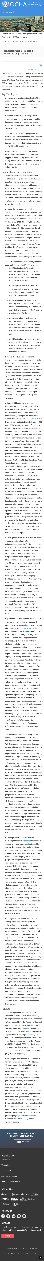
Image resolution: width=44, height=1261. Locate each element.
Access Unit (6, 1171)
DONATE (7, 1236)
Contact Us (10, 1248)
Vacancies (5, 1165)
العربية (11, 12)
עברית (5, 12)
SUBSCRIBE (22, 1142)
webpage (23, 1119)
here (15, 247)
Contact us (5, 1160)
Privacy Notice (24, 1248)
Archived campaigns (9, 1176)
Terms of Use (33, 1248)
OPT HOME (5, 42)
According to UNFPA (26, 628)
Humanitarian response (10, 1181)
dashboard (29, 1035)
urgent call (27, 841)
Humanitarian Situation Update (25, 42)
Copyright (16, 1248)
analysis (33, 419)
